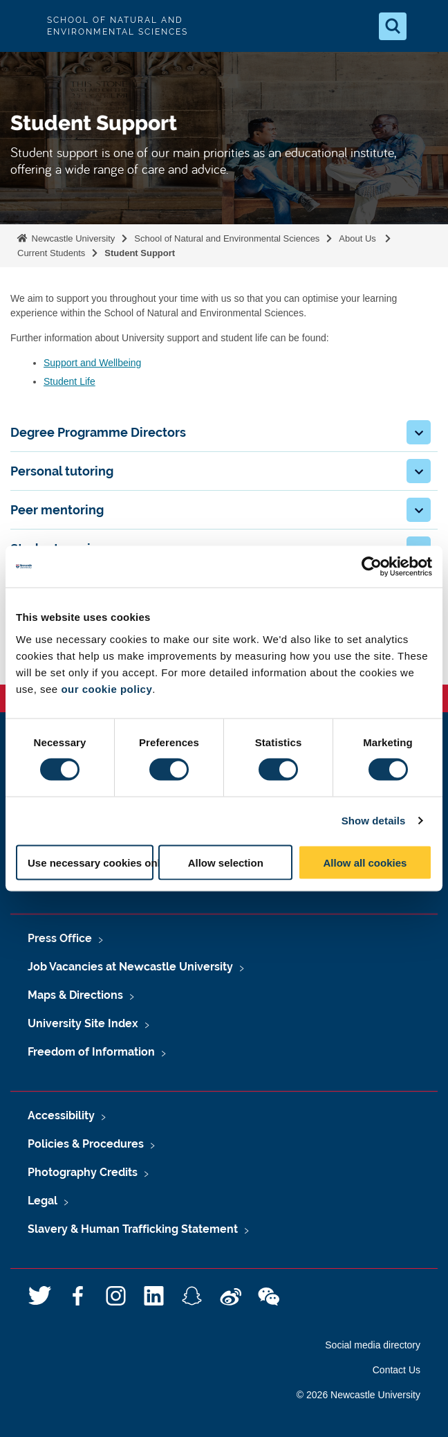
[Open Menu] (426, 26)
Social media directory (372, 1344)
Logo (22, 26)
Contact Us (396, 1369)
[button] (419, 432)
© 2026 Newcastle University (358, 1394)
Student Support (140, 253)
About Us (358, 238)
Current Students (51, 253)
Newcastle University (72, 238)
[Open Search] (393, 26)
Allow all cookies (365, 862)
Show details (374, 820)
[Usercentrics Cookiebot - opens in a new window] (371, 567)
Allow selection (225, 862)
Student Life (69, 381)
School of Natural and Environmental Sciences (226, 238)
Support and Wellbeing (92, 362)
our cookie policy (106, 688)
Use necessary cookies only (90, 862)
